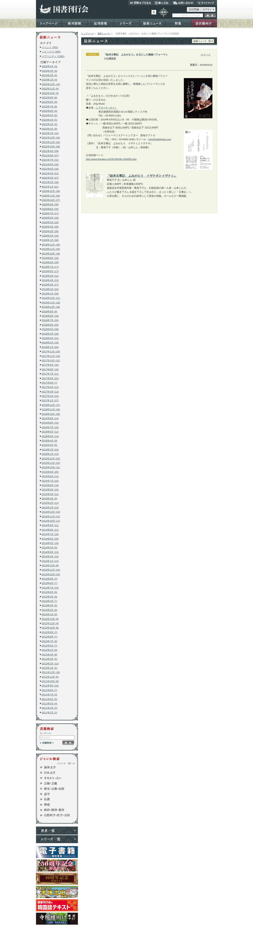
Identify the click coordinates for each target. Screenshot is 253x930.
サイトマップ (206, 2)
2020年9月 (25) (50, 204)
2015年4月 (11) (50, 494)
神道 (55, 804)
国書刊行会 (63, 9)
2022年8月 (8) (49, 102)
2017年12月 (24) (51, 351)
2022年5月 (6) (49, 115)
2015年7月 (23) (50, 480)
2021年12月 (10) (51, 137)
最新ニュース (152, 23)
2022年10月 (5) (50, 93)
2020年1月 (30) (50, 240)
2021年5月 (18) (50, 168)
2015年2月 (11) (50, 503)
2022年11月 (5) (50, 88)
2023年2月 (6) (49, 75)
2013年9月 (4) (49, 578)
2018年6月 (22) (50, 324)
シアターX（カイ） (106, 107)
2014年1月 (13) (50, 561)
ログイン (201, 9)
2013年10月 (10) (51, 574)
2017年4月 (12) (50, 387)
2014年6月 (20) (50, 538)
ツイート (206, 54)
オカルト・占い (55, 778)
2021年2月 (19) (50, 182)
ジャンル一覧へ (66, 763)
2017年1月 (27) (50, 400)
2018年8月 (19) (50, 316)
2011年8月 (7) (49, 690)
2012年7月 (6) (49, 641)
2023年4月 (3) (49, 66)
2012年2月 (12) (50, 663)
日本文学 (55, 772)
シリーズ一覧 (57, 839)
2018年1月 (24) (50, 347)
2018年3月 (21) (50, 338)
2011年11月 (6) (50, 676)
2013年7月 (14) (50, 587)
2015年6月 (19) (50, 485)
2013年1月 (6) (49, 614)
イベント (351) (50, 47)
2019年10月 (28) (51, 253)
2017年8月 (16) (50, 369)
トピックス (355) (51, 51)
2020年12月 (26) (51, 191)
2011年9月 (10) (50, 685)
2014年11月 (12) (51, 516)
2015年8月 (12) (50, 476)
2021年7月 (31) (50, 159)
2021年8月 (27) (50, 155)
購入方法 (162, 2)
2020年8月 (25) (50, 209)
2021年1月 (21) (50, 186)
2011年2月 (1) (49, 712)
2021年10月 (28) (51, 146)
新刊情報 (75, 23)
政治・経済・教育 (55, 810)
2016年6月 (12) (50, 431)
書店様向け (204, 23)
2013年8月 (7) (49, 583)
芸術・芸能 (55, 783)
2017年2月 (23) (50, 396)
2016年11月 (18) (51, 409)
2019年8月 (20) (50, 262)
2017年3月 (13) (50, 391)
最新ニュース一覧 (203, 41)
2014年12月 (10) (51, 512)
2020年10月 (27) (51, 200)
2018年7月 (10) (50, 320)
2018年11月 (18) (51, 302)
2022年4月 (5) (49, 119)
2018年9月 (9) (49, 311)
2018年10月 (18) (51, 307)
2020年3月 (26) (50, 231)
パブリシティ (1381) (53, 56)
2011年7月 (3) (49, 694)
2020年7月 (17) (50, 213)
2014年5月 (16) (50, 543)
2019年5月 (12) (50, 276)
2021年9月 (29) (50, 151)
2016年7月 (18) (50, 427)
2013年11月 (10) (51, 569)
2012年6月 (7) (49, 645)
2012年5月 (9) (49, 650)
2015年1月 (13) (50, 507)
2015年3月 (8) (49, 498)
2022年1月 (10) (50, 133)
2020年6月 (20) (50, 217)
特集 (178, 23)
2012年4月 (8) (49, 654)
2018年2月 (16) (50, 342)
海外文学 (55, 767)
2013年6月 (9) (49, 592)
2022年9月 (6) (49, 97)
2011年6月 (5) (49, 699)
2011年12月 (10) (51, 672)
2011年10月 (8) (50, 681)
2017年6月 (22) (50, 378)
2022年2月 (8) (49, 128)
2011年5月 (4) (49, 703)
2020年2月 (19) (50, 235)
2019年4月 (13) (50, 280)
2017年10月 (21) (51, 360)
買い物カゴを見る (140, 2)
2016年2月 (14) (50, 449)
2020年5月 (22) (50, 222)
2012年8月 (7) (49, 636)
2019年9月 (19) (50, 258)
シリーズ (126, 23)
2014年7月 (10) (50, 534)
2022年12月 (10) (51, 84)
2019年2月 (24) (50, 289)
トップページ (49, 23)
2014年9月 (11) (50, 525)
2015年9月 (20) (50, 472)
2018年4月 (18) (50, 333)
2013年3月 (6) (49, 605)
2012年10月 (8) (50, 627)
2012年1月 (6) (49, 668)
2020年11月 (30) (51, 195)
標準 (163, 12)
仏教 (55, 799)
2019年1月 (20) (50, 293)
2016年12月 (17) (51, 405)
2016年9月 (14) (50, 418)
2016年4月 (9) (49, 440)
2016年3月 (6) (49, 445)
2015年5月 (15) (50, 489)
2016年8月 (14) (50, 422)
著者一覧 (57, 831)
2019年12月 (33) (51, 244)
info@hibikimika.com (159, 139)
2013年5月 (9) (49, 596)
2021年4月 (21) (50, 173)
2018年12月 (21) (51, 298)
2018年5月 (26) (50, 329)
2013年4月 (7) (49, 601)
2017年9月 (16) (50, 364)
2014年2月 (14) (50, 556)
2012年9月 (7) (49, 632)
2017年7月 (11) (50, 373)
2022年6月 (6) (49, 111)
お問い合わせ (183, 2)
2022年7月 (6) (49, 106)
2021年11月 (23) (51, 142)
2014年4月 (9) (49, 547)
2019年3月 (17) (50, 284)
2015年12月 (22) (51, 458)
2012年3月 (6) (49, 659)
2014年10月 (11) (51, 520)
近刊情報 (101, 23)
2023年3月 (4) (49, 71)
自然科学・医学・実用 (55, 815)
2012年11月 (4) (50, 623)
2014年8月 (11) (50, 529)
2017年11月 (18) (51, 356)
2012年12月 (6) (50, 619)
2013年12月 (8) (50, 565)
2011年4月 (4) (49, 708)
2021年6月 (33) (50, 164)
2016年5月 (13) (50, 436)
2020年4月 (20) (50, 226)
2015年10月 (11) (51, 467)
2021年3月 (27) (50, 177)
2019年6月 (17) (50, 271)
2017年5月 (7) (49, 382)
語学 (55, 794)
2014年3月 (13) (50, 552)
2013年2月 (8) (49, 610)
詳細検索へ (47, 742)
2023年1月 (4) (49, 79)
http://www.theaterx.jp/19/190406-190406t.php (111, 159)
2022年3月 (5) (49, 124)
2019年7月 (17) (50, 267)
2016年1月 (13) (50, 454)
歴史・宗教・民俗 (55, 788)
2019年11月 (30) (51, 249)
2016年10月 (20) (51, 414)
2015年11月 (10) (51, 463)
